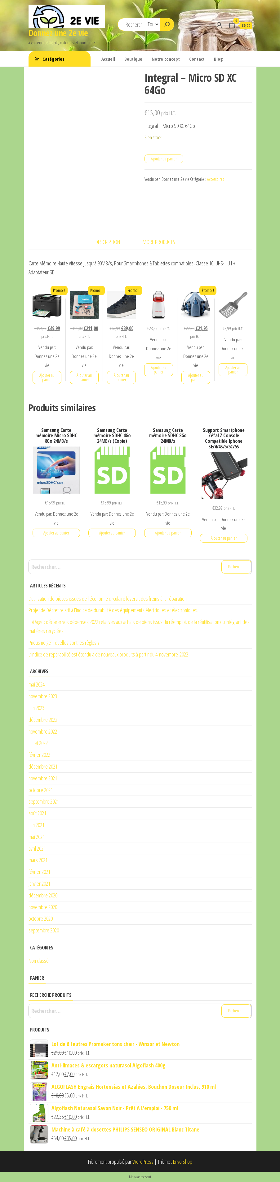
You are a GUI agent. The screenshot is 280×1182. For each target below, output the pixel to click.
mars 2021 (38, 860)
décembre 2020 (43, 895)
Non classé (39, 960)
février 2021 (39, 871)
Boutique (133, 59)
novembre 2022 (43, 731)
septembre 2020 (44, 930)
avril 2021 (37, 848)
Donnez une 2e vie (58, 33)
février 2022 (39, 754)
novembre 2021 (43, 778)
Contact (197, 59)
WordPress (142, 1161)
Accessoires (215, 179)
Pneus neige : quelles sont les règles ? (64, 642)
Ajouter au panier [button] (47, 377)
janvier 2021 (39, 883)
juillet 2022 (38, 743)
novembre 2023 (43, 696)
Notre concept (166, 59)
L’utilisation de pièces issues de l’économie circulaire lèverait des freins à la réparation (108, 598)
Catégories (53, 59)
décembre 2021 (43, 766)
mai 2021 (37, 836)
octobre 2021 (41, 790)
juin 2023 (36, 708)
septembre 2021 (44, 801)
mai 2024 (37, 684)
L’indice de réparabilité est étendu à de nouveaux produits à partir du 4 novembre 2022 (108, 654)
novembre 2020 (43, 907)
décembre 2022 (43, 719)
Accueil (108, 59)
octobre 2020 (41, 918)
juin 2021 (36, 825)
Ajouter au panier (164, 159)
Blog (218, 59)
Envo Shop (182, 1161)
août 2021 (37, 813)
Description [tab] (108, 242)
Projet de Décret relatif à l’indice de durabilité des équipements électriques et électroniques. (113, 610)
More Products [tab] (159, 242)
